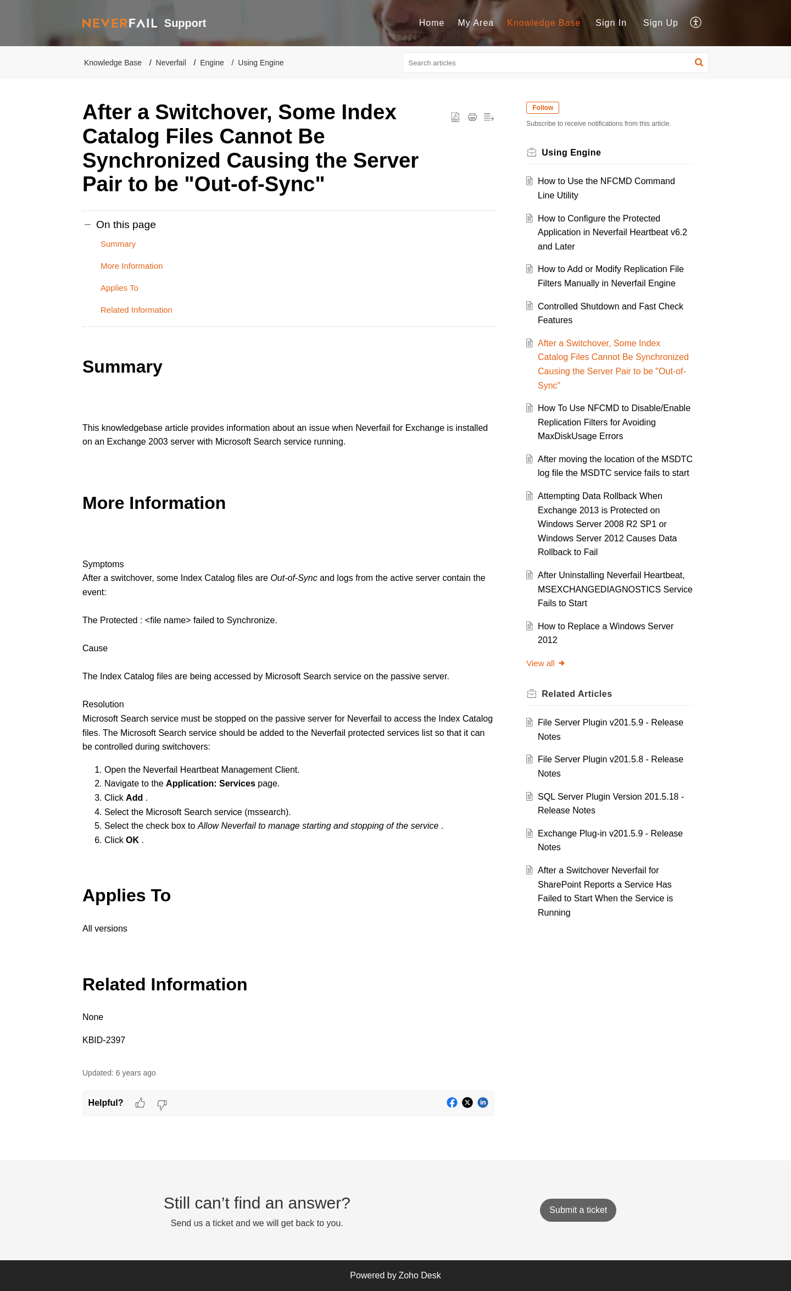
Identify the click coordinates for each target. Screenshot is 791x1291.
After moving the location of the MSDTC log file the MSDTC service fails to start (610, 473)
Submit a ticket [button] (578, 1210)
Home (432, 22)
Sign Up (660, 22)
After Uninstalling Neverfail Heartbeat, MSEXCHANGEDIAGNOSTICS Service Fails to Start (614, 603)
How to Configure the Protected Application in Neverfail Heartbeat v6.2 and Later (606, 232)
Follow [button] (546, 108)
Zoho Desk (419, 1275)
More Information (132, 265)
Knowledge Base (544, 22)
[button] (696, 23)
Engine (212, 62)
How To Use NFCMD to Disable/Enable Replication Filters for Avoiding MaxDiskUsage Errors (613, 422)
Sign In (611, 22)
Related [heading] (580, 707)
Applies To (119, 287)
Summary (118, 243)
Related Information (136, 309)
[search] (556, 62)
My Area (476, 22)
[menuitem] (432, 23)
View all (549, 677)
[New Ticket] (578, 1210)
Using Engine (260, 62)
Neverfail (171, 62)
